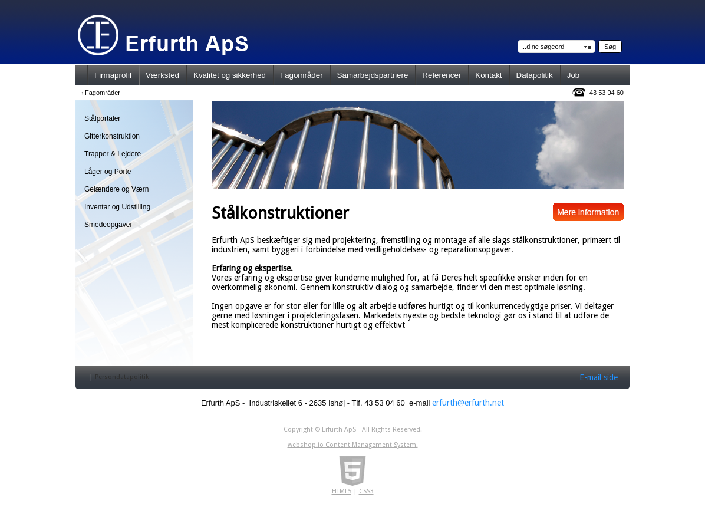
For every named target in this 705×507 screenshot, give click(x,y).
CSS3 (366, 491)
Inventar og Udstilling (117, 207)
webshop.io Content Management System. (353, 445)
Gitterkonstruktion (112, 136)
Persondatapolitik (122, 377)
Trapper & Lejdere (112, 154)
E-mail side (598, 377)
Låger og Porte (107, 171)
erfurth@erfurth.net (468, 402)
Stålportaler (102, 118)
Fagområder (102, 92)
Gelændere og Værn (116, 189)
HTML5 (341, 491)
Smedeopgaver (108, 224)
